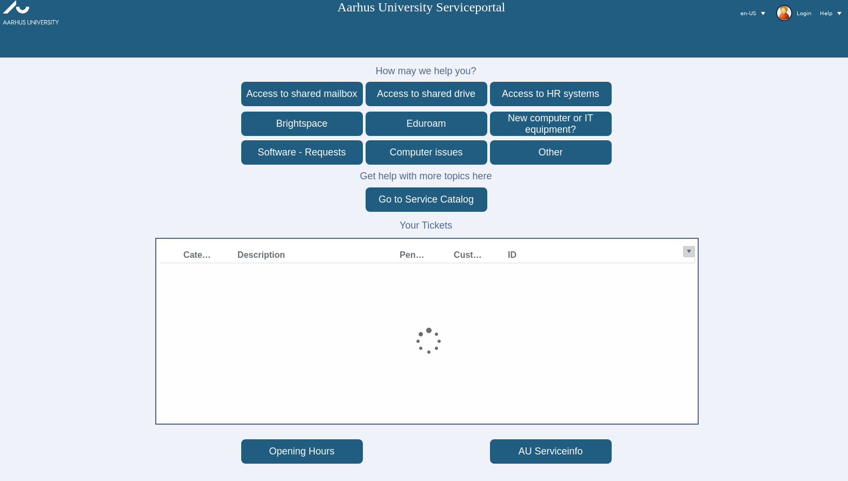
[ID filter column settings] (407, 254)
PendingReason (273, 254)
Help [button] (826, 13)
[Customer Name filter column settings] (353, 254)
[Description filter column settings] (244, 254)
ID (368, 254)
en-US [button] (748, 13)
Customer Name (327, 254)
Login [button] (793, 13)
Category (56, 254)
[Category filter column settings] (82, 254)
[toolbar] (784, 13)
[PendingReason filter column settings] (298, 254)
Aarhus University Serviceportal (421, 7)
